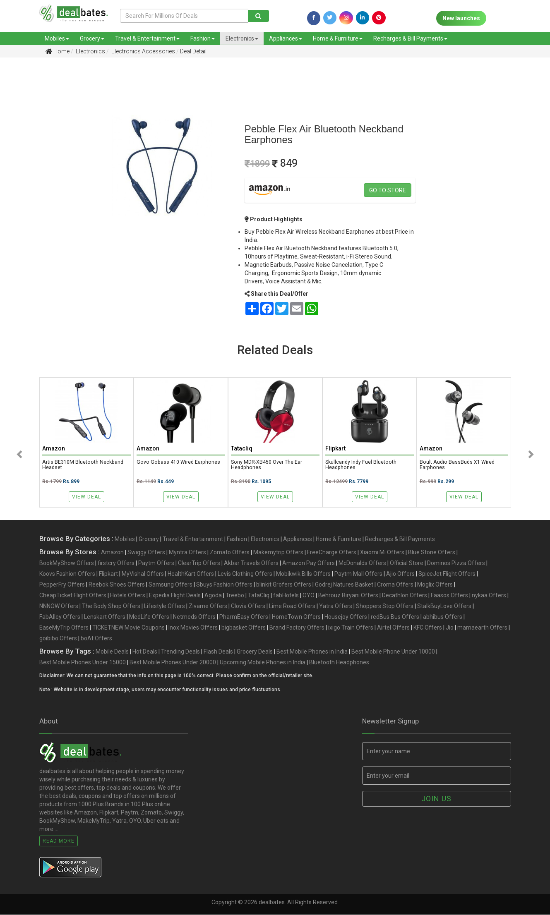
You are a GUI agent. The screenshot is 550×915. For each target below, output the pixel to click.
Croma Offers (395, 585)
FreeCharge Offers (331, 553)
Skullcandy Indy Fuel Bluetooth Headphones (361, 465)
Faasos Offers (449, 596)
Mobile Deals (112, 652)
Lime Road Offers (292, 607)
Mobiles (57, 38)
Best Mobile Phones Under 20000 (173, 663)
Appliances (285, 38)
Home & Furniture (338, 38)
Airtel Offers (393, 628)
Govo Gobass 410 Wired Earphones (179, 462)
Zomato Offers (230, 553)
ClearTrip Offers (199, 563)
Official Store (406, 563)
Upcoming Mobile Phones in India (262, 663)
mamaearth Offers (482, 628)
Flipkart (108, 574)
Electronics (242, 38)
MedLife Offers (149, 617)
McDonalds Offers (362, 563)
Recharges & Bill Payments (410, 38)
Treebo (235, 596)
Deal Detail (193, 51)
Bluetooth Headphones (339, 663)
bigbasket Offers (243, 628)
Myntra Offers (187, 553)
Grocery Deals (255, 652)
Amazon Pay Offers (308, 563)
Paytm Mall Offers (358, 574)
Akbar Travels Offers (251, 563)
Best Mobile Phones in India (312, 652)
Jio (450, 628)
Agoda (213, 596)
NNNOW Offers (58, 607)
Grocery (92, 38)
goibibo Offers (58, 639)
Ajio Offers (400, 574)
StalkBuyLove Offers (444, 607)
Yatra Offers (335, 607)
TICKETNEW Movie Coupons (128, 628)
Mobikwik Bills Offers (303, 574)
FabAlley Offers (59, 617)
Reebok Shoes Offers (117, 585)
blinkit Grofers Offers (283, 585)
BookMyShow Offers (66, 563)
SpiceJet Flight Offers (447, 574)
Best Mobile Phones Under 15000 (82, 663)
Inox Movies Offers (193, 628)
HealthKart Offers (191, 574)
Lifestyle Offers (164, 607)
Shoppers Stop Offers (384, 607)
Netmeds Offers (194, 617)
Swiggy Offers (146, 553)
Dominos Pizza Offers (456, 563)
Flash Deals (218, 652)
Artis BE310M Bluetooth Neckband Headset (83, 465)
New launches (461, 18)
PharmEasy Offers (243, 617)
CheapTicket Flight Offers (72, 596)
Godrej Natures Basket (344, 585)
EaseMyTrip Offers (64, 628)
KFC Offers (427, 628)
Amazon (112, 553)
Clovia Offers (248, 607)
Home (58, 51)
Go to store (387, 190)
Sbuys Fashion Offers (224, 585)
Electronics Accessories (142, 51)
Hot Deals (144, 652)
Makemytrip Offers (278, 553)
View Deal (86, 497)
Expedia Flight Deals (175, 596)
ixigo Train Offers (350, 628)
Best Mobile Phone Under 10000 (393, 652)
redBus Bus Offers (395, 617)
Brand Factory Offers (296, 628)
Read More (58, 841)
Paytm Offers (156, 563)
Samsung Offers (170, 585)
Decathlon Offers (404, 596)
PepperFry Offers (62, 585)
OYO (309, 596)
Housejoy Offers (345, 617)
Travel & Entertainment (147, 38)
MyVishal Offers (143, 574)
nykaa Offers (489, 596)
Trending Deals (180, 652)
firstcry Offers (116, 563)
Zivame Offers (208, 607)
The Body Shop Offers (111, 607)
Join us (436, 799)
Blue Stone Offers (431, 553)
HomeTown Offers (296, 617)
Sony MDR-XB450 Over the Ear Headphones (267, 465)
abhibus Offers (442, 617)
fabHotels (286, 596)
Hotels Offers (127, 596)
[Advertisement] (39, 194)
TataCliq (258, 596)
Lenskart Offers (104, 617)
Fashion (202, 38)
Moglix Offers (435, 585)
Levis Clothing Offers (245, 574)
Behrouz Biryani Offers (348, 596)
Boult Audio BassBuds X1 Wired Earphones (458, 465)
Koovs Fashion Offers (67, 574)
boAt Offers (96, 639)
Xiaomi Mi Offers (382, 553)
